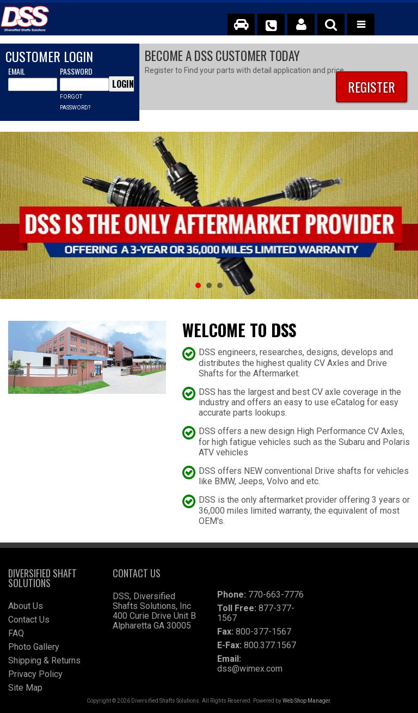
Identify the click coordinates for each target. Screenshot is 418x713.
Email (16, 71)
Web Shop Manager (306, 701)
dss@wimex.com (249, 668)
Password (76, 71)
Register (371, 86)
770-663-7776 (276, 594)
